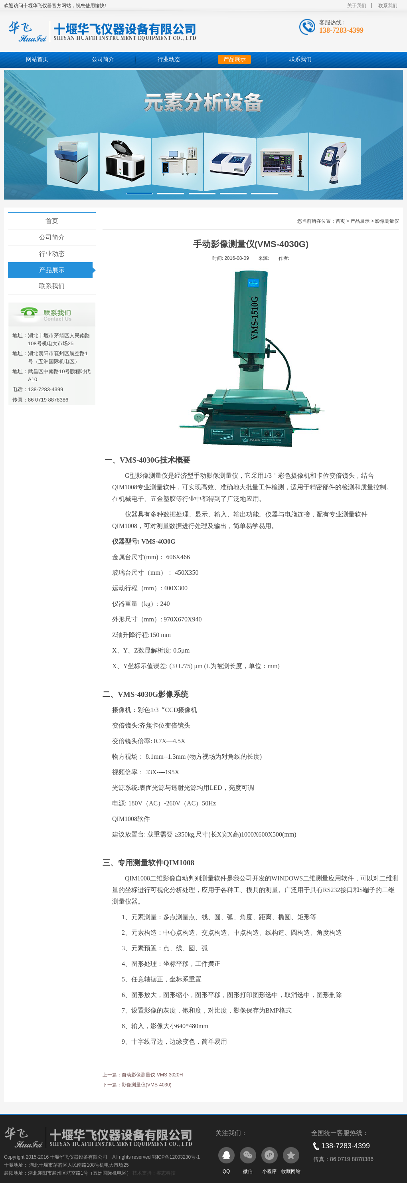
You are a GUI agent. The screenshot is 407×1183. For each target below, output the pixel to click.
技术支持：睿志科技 (154, 1173)
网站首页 (37, 59)
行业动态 (169, 59)
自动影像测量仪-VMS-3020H (152, 1075)
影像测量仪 (387, 221)
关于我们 (356, 5)
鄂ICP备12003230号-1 (176, 1157)
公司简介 (103, 59)
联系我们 (387, 5)
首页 (51, 221)
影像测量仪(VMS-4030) (147, 1085)
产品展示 (234, 59)
